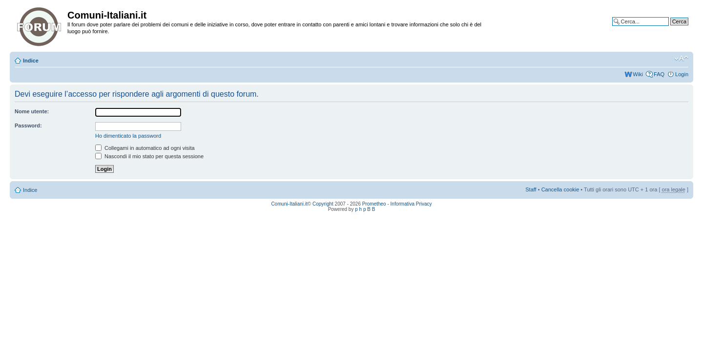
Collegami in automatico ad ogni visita (145, 148)
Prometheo (374, 204)
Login (681, 74)
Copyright (322, 204)
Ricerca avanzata (667, 29)
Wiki (638, 74)
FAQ (659, 74)
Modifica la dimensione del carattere (681, 58)
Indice (31, 60)
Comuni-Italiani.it (289, 204)
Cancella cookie (560, 189)
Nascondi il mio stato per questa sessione (149, 156)
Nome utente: (32, 111)
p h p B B (365, 209)
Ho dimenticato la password (128, 136)
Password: (28, 125)
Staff (530, 189)
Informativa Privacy (411, 204)
